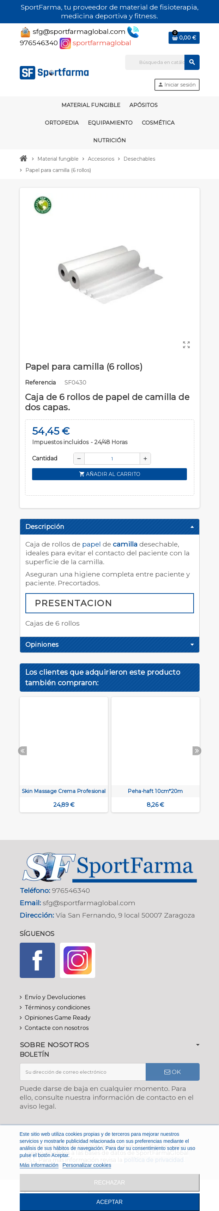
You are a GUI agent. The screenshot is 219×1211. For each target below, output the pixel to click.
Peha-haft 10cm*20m (155, 791)
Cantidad (44, 458)
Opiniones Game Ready (58, 1017)
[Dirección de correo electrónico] (83, 1072)
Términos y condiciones (57, 1007)
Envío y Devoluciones (55, 997)
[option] (64, 758)
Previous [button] (22, 750)
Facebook (37, 960)
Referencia (40, 382)
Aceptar (109, 1202)
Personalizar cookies (86, 1165)
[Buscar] (162, 62)
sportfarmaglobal (95, 42)
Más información (39, 1165)
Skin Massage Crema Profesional (63, 791)
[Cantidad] (112, 458)
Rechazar (109, 1183)
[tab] (109, 527)
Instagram (77, 960)
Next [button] (197, 750)
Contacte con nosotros (57, 1028)
